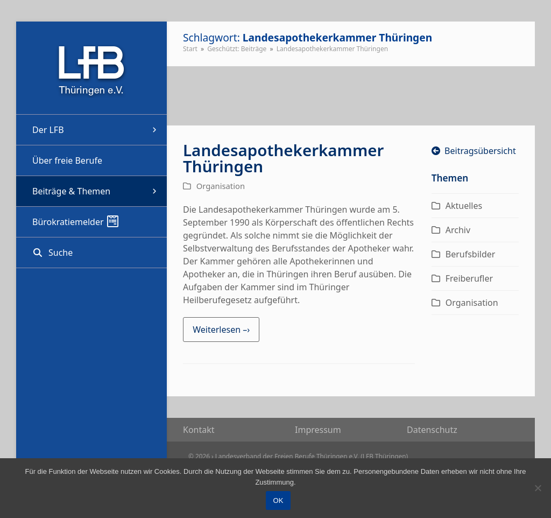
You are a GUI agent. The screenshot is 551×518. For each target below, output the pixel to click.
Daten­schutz (432, 430)
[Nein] (537, 487)
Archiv (458, 230)
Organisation (220, 185)
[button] (91, 252)
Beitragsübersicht (474, 151)
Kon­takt (199, 430)
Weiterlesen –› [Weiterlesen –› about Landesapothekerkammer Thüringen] (221, 329)
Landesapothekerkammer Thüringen (283, 158)
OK (278, 500)
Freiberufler (469, 278)
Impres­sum (318, 430)
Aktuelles (464, 206)
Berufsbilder (471, 254)
